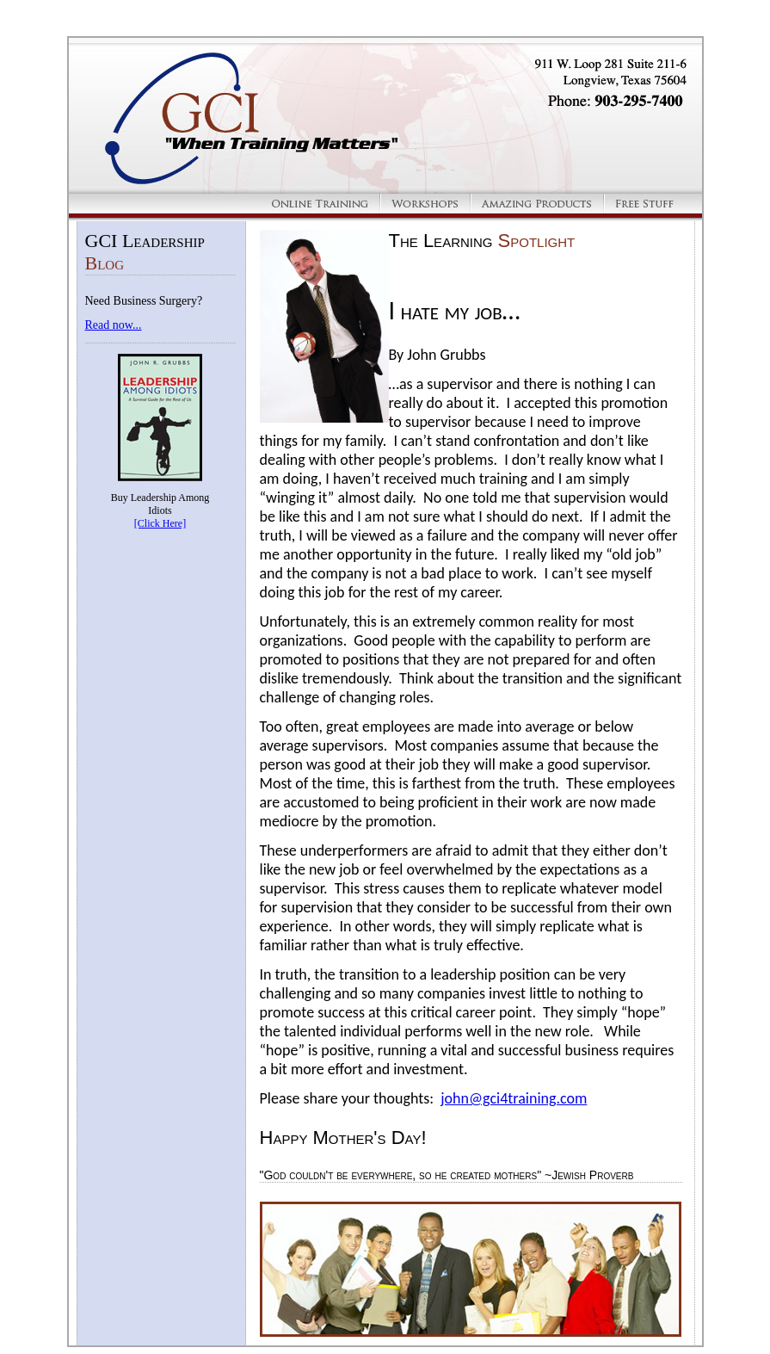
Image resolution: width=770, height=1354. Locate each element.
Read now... (113, 324)
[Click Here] (160, 523)
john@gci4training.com (513, 1098)
